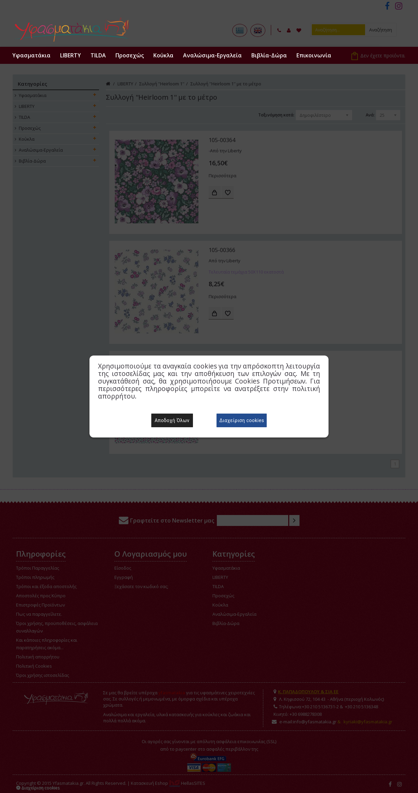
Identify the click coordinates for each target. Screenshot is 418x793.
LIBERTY (70, 55)
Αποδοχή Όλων (172, 420)
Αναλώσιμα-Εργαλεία (212, 55)
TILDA (98, 55)
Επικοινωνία (313, 55)
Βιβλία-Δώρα (269, 55)
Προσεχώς (129, 55)
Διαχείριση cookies (242, 420)
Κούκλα (163, 55)
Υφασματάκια (31, 55)
